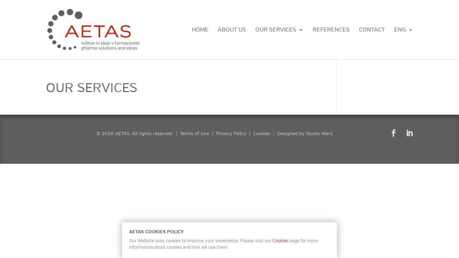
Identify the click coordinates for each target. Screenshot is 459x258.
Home (200, 30)
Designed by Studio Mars (305, 134)
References (331, 30)
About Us (232, 30)
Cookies (261, 134)
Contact (372, 30)
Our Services (275, 30)
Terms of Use (194, 134)
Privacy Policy (231, 134)
